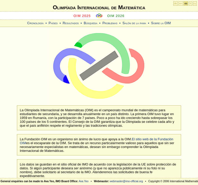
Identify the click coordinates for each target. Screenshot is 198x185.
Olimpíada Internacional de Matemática (99, 7)
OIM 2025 (82, 16)
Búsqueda (90, 23)
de (175, 3)
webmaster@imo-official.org (126, 181)
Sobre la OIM (161, 23)
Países (53, 23)
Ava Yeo (83, 181)
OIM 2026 (116, 16)
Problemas (109, 23)
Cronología (35, 23)
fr (190, 3)
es (185, 3)
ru (195, 3)
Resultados (71, 23)
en (180, 3)
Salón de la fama (134, 23)
